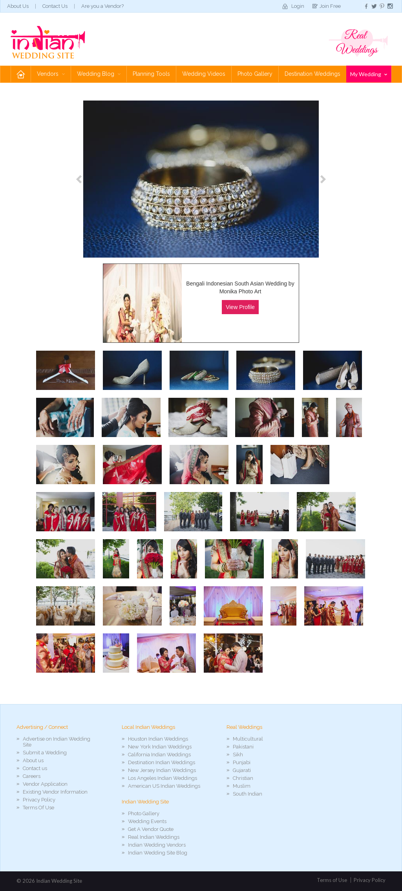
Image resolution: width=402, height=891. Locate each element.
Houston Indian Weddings (158, 739)
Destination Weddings (312, 74)
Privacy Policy (39, 800)
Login (297, 6)
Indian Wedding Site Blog (157, 853)
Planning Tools (151, 74)
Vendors (51, 74)
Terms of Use (332, 880)
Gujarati (242, 770)
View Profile (240, 307)
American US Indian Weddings (164, 786)
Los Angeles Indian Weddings (162, 778)
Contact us (35, 768)
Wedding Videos (203, 74)
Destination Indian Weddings (161, 762)
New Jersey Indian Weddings (162, 770)
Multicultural (248, 739)
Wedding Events (147, 821)
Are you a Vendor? (102, 6)
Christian (243, 778)
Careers (31, 776)
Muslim (241, 786)
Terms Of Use (38, 807)
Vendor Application (45, 784)
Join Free (330, 6)
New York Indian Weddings (160, 747)
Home (21, 74)
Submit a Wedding (45, 753)
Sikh (238, 754)
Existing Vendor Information (55, 792)
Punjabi (241, 762)
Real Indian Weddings (153, 837)
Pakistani (243, 747)
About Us (18, 6)
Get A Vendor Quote (151, 829)
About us (33, 760)
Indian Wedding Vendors (157, 845)
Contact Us (55, 6)
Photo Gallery (255, 74)
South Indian (247, 794)
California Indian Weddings (159, 754)
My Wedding (368, 74)
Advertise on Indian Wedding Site (56, 742)
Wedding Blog (99, 74)
